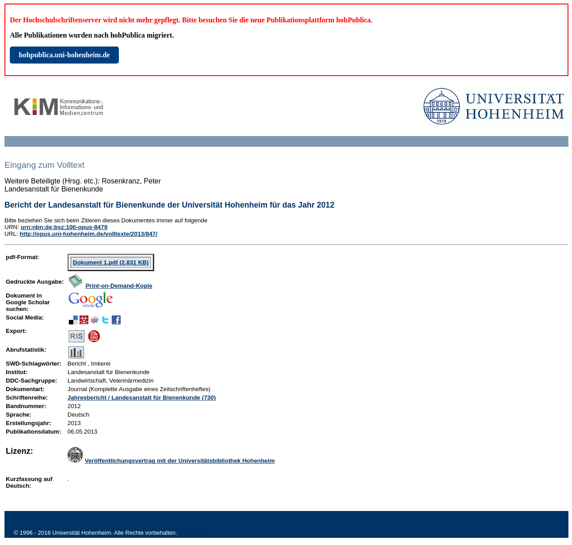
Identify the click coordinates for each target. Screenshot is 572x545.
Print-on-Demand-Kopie (118, 285)
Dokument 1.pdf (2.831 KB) (111, 262)
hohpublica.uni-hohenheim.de (64, 55)
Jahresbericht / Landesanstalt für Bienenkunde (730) (141, 397)
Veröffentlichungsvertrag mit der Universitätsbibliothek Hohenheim (180, 460)
